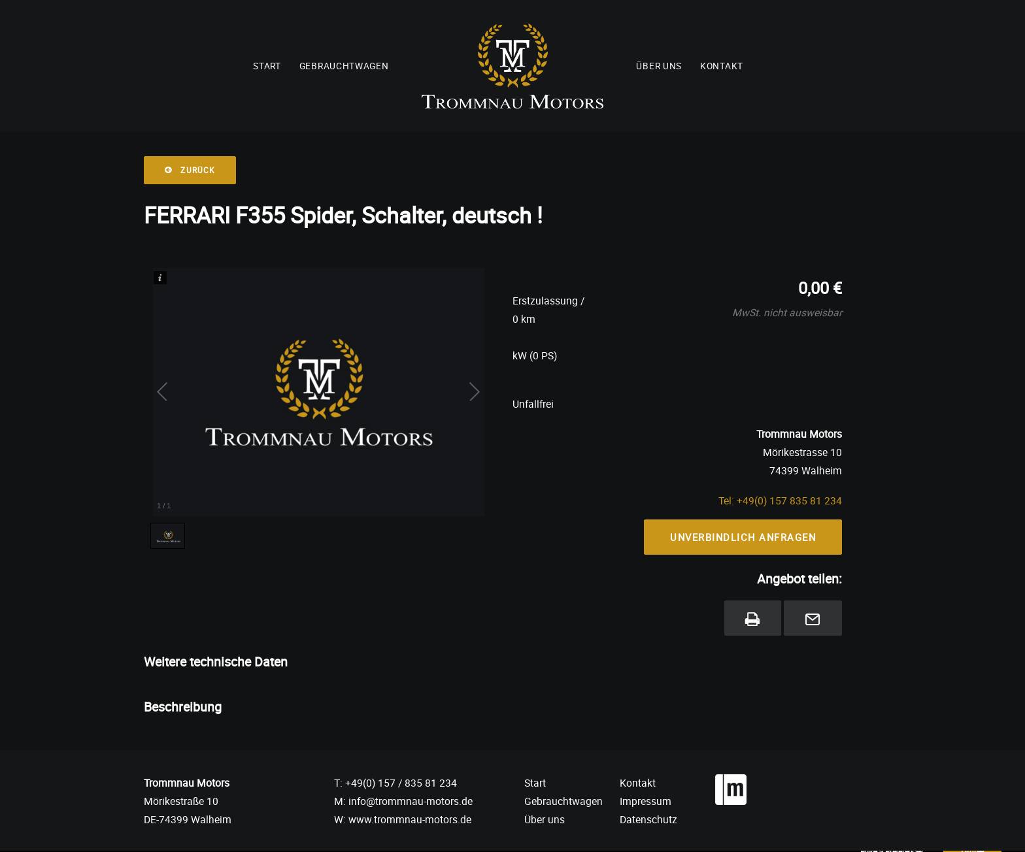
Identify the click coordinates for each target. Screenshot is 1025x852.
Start (267, 66)
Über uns (659, 66)
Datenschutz (648, 819)
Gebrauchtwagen (344, 66)
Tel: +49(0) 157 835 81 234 (780, 500)
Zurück (190, 170)
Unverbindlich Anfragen (743, 537)
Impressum (645, 801)
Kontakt (721, 66)
